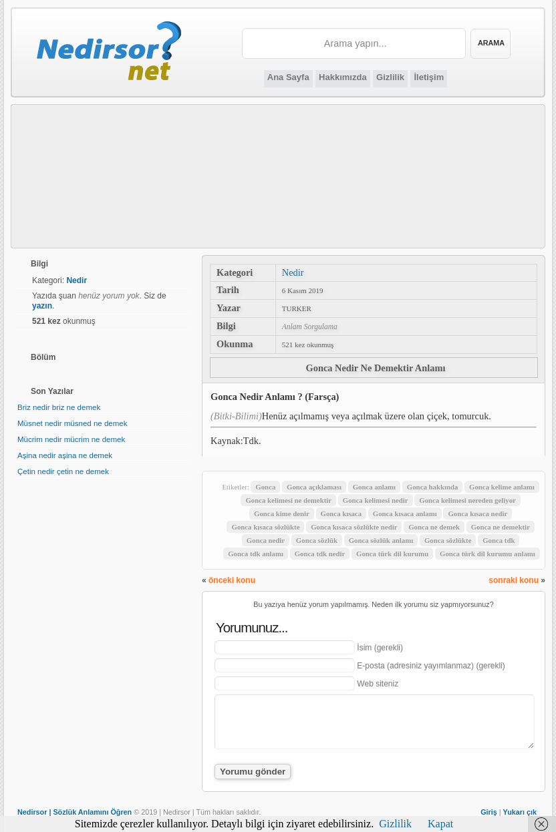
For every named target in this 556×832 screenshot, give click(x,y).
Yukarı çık (520, 812)
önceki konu (231, 580)
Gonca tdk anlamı (255, 554)
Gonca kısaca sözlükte (265, 527)
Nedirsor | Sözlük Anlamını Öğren (74, 812)
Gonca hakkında (432, 487)
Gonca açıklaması (314, 487)
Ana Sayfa (288, 77)
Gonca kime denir (281, 513)
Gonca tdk (498, 540)
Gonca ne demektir (500, 527)
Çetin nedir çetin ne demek (63, 471)
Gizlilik (390, 77)
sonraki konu (514, 580)
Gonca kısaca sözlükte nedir (354, 527)
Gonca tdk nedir (320, 554)
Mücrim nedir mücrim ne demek (71, 439)
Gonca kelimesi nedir (375, 500)
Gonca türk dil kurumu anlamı (487, 554)
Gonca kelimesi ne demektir (288, 500)
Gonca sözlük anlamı (381, 540)
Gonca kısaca (341, 513)
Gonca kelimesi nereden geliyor (467, 500)
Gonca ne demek (434, 527)
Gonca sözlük (316, 540)
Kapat (440, 823)
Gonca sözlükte (447, 540)
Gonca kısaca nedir (477, 513)
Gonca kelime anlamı (502, 487)
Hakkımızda (343, 77)
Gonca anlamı (374, 487)
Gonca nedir (266, 540)
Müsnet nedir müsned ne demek (72, 423)
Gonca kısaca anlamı (405, 513)
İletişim (429, 77)
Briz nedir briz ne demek (58, 407)
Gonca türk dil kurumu (392, 554)
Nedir (293, 272)
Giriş (488, 812)
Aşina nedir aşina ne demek (64, 455)
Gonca (265, 487)
